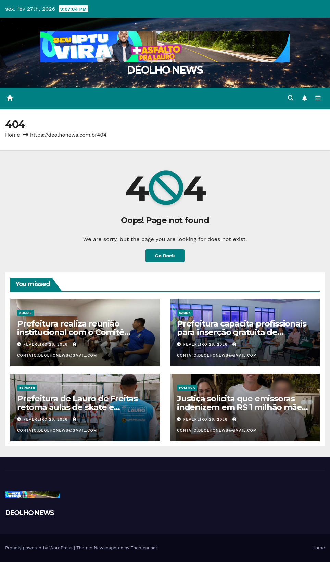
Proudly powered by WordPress (39, 547)
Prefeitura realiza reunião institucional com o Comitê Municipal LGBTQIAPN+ (70, 332)
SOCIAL (25, 313)
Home (12, 135)
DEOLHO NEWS (165, 70)
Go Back (165, 255)
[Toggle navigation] (318, 98)
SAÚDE (185, 313)
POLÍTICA (187, 387)
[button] (290, 98)
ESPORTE (27, 387)
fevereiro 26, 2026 (46, 344)
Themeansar (144, 547)
